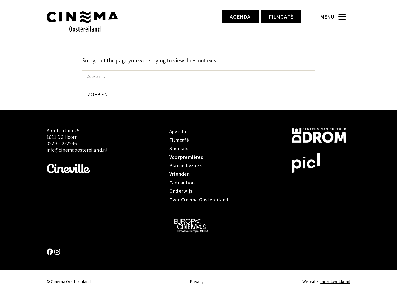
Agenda (240, 16)
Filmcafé (281, 16)
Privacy (197, 281)
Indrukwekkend (335, 281)
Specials (178, 148)
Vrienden (179, 174)
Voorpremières (186, 157)
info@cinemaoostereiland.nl (77, 150)
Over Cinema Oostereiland (198, 199)
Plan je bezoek (185, 165)
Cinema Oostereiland (91, 21)
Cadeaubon (182, 182)
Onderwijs (180, 191)
